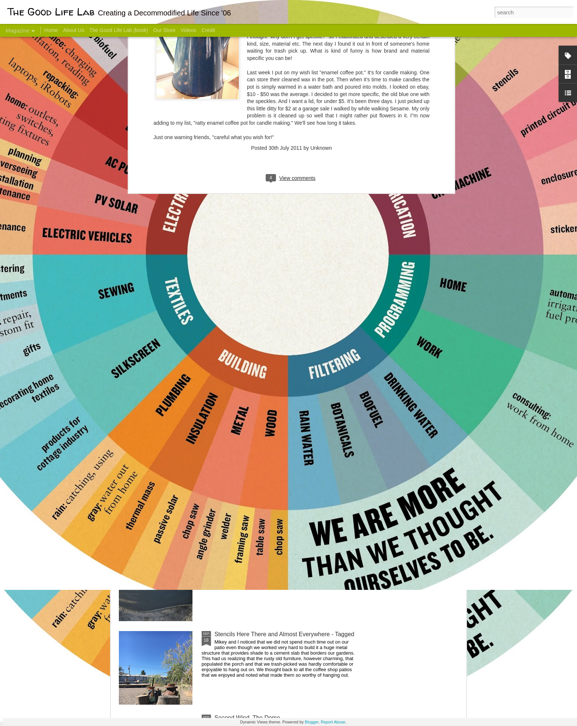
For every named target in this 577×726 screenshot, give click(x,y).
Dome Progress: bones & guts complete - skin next (281, 551)
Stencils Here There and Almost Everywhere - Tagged (284, 634)
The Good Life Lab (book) (118, 30)
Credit (208, 30)
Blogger (311, 722)
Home (51, 30)
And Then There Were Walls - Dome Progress (274, 467)
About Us (73, 30)
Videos (189, 30)
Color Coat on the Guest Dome (172, 435)
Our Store (164, 30)
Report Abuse (333, 722)
